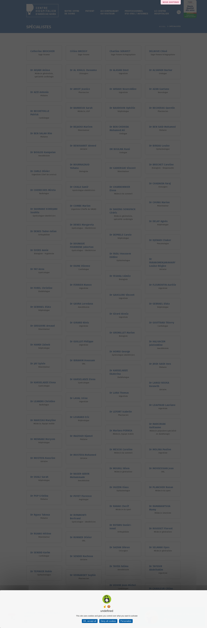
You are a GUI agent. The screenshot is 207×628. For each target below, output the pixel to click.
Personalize (125, 621)
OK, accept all (89, 621)
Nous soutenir (171, 2)
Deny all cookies (108, 621)
